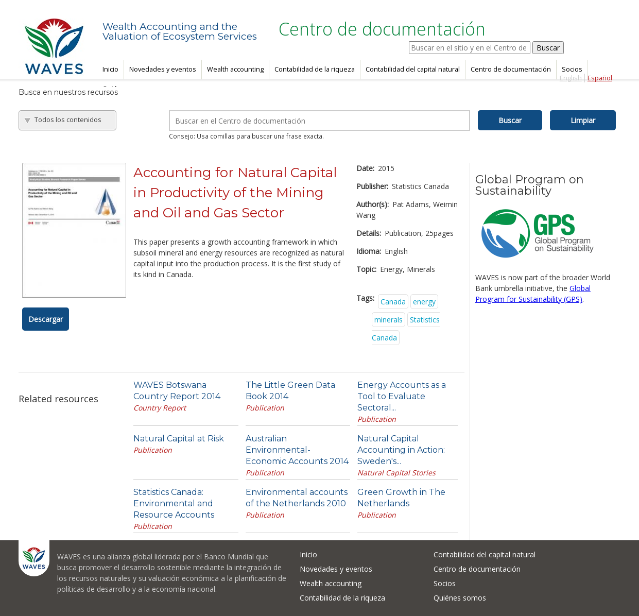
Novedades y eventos (162, 69)
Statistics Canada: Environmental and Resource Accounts (173, 503)
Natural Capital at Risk (178, 438)
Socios (572, 69)
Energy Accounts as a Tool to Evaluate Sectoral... (401, 396)
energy (424, 301)
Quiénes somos (460, 598)
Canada (393, 301)
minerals (388, 319)
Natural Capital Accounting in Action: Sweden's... (401, 450)
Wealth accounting (235, 69)
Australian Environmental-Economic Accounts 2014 (297, 450)
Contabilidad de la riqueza (314, 69)
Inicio (110, 69)
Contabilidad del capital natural (413, 69)
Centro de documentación (511, 69)
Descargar (45, 319)
